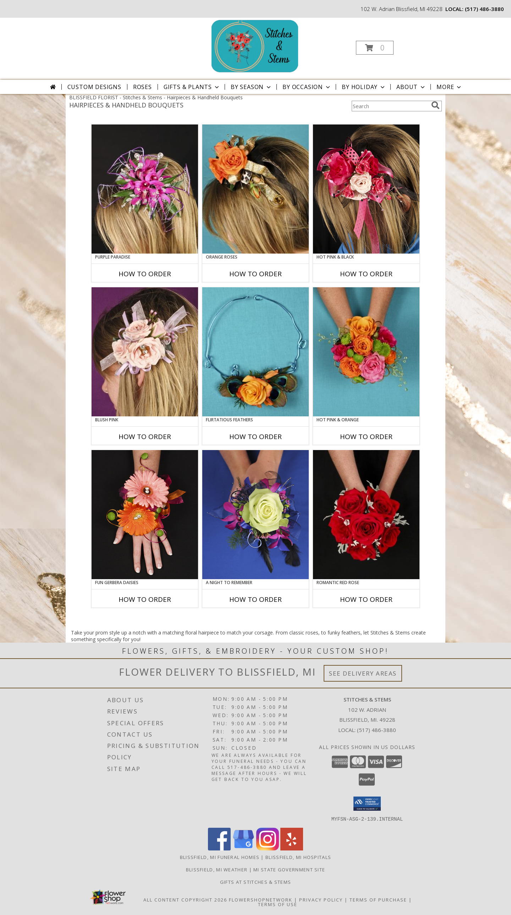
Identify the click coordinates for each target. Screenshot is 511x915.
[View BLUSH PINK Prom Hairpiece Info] (145, 351)
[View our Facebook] (219, 848)
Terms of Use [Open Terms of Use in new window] (277, 904)
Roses (142, 87)
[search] (435, 105)
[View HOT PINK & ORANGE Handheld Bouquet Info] (366, 351)
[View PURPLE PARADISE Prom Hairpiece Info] (145, 189)
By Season (251, 87)
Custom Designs (94, 87)
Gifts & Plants (192, 87)
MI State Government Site (289, 869)
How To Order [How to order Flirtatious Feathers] (255, 436)
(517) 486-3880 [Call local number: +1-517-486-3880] (484, 8)
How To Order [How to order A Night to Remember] (255, 599)
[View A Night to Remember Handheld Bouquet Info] (255, 514)
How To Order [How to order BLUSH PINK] (145, 436)
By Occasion (306, 87)
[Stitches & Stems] (255, 45)
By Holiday (364, 87)
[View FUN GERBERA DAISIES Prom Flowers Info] (145, 514)
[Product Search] (390, 106)
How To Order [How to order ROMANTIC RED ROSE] (366, 599)
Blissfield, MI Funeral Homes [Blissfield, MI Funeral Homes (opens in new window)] (219, 857)
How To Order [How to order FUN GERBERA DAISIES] (145, 599)
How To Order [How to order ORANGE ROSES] (255, 273)
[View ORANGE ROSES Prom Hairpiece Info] (255, 189)
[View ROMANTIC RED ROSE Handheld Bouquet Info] (366, 514)
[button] (375, 48)
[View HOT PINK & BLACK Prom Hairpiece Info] (366, 189)
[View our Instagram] (267, 848)
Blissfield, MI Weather (217, 869)
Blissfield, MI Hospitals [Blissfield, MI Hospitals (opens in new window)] (298, 857)
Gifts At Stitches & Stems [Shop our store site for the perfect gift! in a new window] (255, 881)
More (449, 87)
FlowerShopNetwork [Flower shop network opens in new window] (260, 899)
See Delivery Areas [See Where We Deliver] (363, 673)
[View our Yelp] (291, 848)
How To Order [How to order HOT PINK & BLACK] (366, 273)
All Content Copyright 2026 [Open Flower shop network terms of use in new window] (185, 899)
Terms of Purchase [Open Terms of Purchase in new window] (378, 899)
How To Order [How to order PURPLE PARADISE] (145, 273)
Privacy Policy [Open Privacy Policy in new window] (321, 899)
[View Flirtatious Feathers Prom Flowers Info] (255, 351)
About (411, 87)
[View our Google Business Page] (243, 848)
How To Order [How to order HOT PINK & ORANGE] (366, 436)
